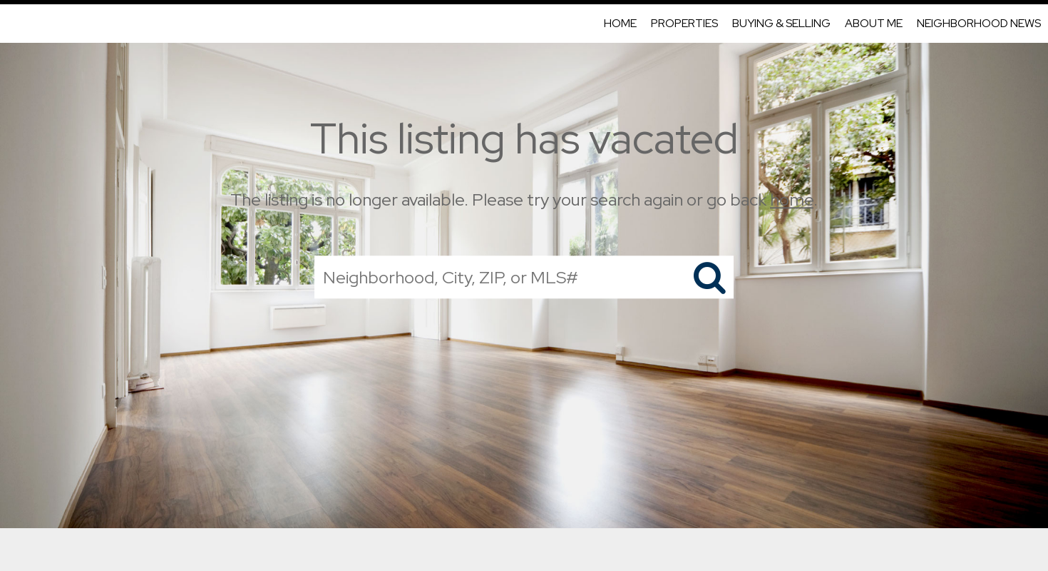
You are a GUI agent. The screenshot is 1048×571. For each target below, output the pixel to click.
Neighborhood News (979, 23)
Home (620, 23)
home (791, 199)
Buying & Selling (781, 23)
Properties (684, 23)
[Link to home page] (18, 23)
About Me (874, 23)
